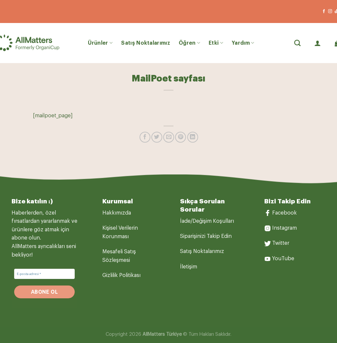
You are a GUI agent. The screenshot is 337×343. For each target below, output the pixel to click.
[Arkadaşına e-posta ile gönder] (168, 137)
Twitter (280, 243)
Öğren (189, 43)
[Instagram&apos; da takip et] (330, 11)
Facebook (284, 213)
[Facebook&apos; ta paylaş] (145, 137)
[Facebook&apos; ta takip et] (324, 11)
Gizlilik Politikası (121, 275)
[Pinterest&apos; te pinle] (180, 137)
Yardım (243, 43)
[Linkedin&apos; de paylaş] (192, 137)
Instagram (284, 228)
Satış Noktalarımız (145, 43)
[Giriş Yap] (317, 43)
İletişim (188, 266)
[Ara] (297, 43)
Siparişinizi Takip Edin (206, 236)
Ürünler (100, 43)
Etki (216, 43)
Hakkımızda (116, 213)
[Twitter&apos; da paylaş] (156, 137)
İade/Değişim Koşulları (207, 221)
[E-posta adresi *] (44, 274)
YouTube (283, 258)
